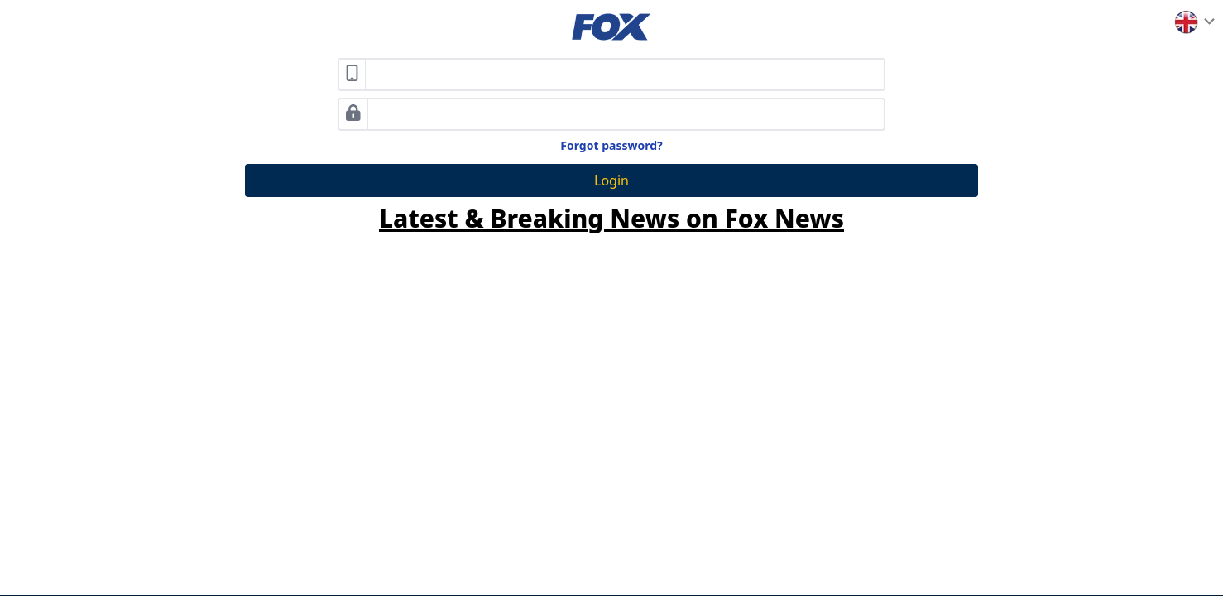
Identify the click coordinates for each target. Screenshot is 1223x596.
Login (611, 180)
